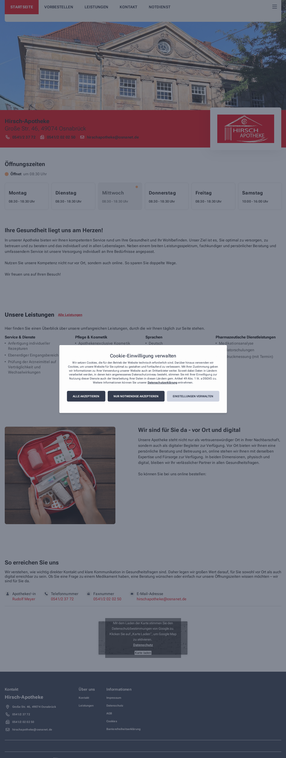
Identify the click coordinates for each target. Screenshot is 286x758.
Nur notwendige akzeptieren (136, 396)
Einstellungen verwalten (193, 396)
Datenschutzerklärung (162, 382)
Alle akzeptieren (86, 396)
